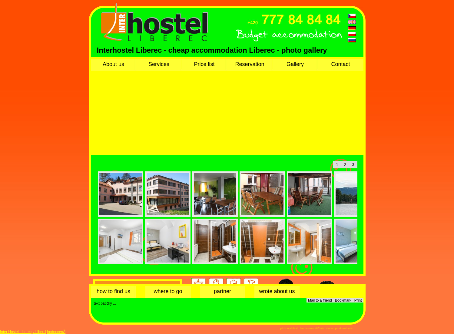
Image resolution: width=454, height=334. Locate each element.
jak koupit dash (289, 328)
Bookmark (343, 300)
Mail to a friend (320, 300)
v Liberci (39, 332)
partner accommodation (222, 293)
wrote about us (277, 291)
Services (158, 64)
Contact (340, 64)
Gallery (295, 64)
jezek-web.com (344, 328)
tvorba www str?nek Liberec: (317, 328)
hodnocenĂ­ (56, 332)
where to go (168, 291)
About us (113, 64)
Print (358, 300)
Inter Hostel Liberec (15, 332)
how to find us (113, 291)
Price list (204, 64)
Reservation (249, 64)
